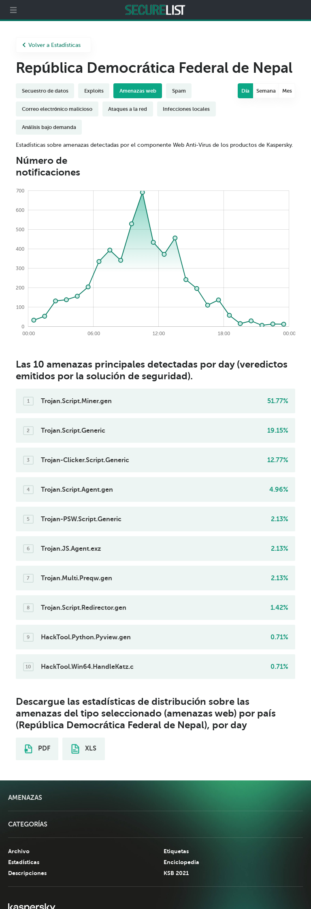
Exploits (94, 91)
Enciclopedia (181, 862)
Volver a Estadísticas (51, 45)
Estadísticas (23, 862)
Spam (179, 91)
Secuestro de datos (45, 91)
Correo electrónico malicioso (57, 109)
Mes (287, 91)
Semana (266, 91)
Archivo (19, 851)
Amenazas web (137, 91)
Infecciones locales (186, 109)
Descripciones (27, 873)
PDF (37, 749)
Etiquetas (176, 851)
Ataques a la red (127, 109)
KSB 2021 (176, 873)
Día (245, 91)
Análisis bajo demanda (49, 127)
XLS (83, 749)
